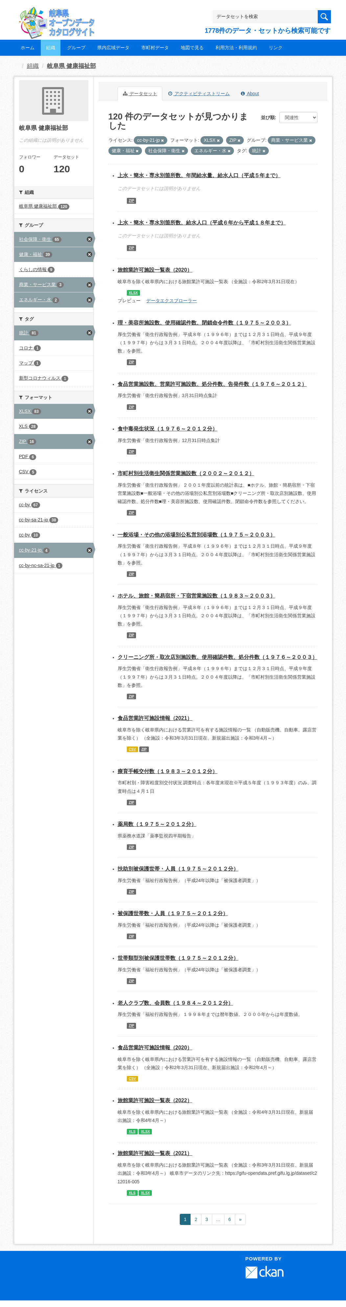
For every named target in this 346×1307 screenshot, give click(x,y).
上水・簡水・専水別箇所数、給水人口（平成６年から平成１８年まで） (202, 222)
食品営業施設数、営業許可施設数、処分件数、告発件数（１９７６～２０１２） (212, 384)
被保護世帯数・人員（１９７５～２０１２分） (173, 913)
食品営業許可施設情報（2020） (155, 1047)
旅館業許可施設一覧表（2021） (155, 1153)
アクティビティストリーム (199, 93)
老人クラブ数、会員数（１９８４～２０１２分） (175, 1003)
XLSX (133, 293)
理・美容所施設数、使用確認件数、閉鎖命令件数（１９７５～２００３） (204, 323)
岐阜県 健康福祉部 (71, 66)
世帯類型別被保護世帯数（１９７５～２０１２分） (178, 958)
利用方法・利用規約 (236, 47)
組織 (50, 47)
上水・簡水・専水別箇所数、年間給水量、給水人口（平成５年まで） (199, 175)
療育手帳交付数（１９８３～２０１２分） (168, 771)
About (250, 93)
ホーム (28, 47)
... (218, 1219)
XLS (132, 1131)
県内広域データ (113, 47)
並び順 (268, 117)
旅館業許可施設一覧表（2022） (155, 1100)
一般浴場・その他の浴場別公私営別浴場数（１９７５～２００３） (196, 535)
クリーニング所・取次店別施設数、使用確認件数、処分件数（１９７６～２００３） (217, 657)
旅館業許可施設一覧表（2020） (155, 270)
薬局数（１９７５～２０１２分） (157, 824)
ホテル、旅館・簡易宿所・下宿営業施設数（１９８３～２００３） (196, 596)
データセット (140, 93)
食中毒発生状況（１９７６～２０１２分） (168, 429)
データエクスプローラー (171, 300)
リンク (276, 47)
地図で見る (192, 47)
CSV (132, 749)
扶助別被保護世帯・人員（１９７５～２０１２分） (178, 869)
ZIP (131, 201)
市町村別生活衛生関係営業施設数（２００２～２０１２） (186, 473)
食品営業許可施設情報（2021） (155, 718)
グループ (76, 47)
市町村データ (155, 47)
